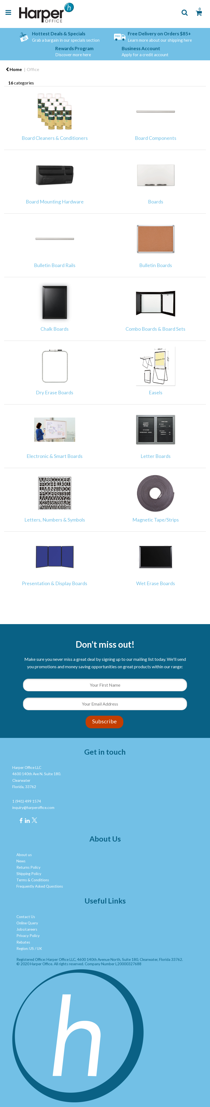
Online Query (27, 923)
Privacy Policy (28, 935)
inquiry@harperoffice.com (33, 807)
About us (24, 855)
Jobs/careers (26, 929)
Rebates (23, 942)
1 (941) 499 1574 (26, 801)
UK (39, 948)
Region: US (25, 948)
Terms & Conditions (32, 880)
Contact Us (25, 917)
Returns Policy (28, 867)
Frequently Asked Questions (39, 886)
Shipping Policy (28, 873)
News (20, 861)
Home (14, 69)
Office (33, 69)
